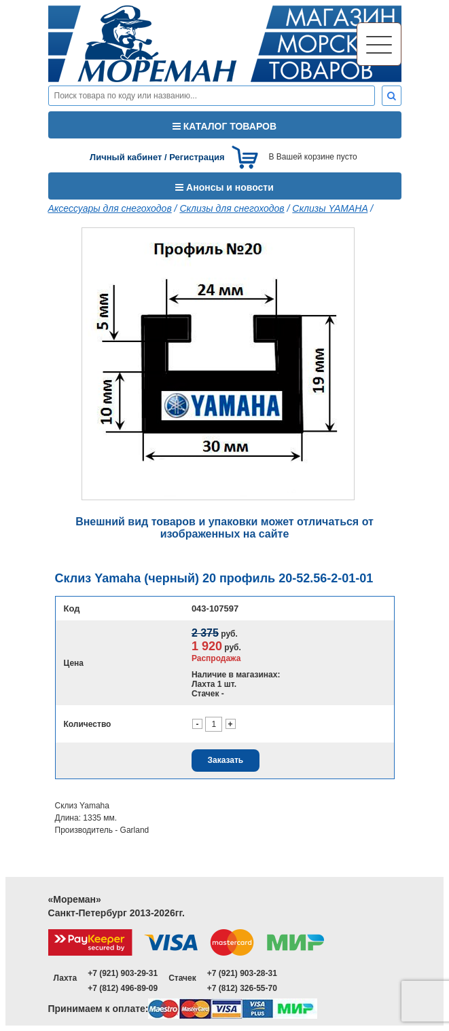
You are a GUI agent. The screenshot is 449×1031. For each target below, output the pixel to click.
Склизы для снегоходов (231, 208)
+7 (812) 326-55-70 (242, 988)
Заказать (225, 760)
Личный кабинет (126, 157)
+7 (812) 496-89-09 (123, 988)
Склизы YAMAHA (329, 208)
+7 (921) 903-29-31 (123, 973)
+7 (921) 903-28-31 (242, 973)
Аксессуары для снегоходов (110, 208)
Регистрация (196, 157)
